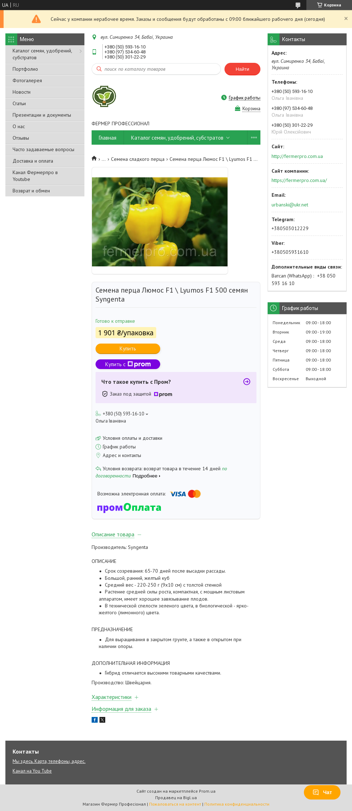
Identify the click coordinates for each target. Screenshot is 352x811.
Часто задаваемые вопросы (43, 149)
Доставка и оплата (33, 161)
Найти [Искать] (242, 69)
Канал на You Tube (32, 771)
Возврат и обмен (31, 190)
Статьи (19, 103)
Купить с (128, 364)
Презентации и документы (42, 115)
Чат (322, 792)
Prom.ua (207, 791)
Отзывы (21, 138)
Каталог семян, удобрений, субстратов (42, 54)
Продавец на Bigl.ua (176, 797)
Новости (22, 92)
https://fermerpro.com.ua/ (299, 180)
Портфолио (25, 69)
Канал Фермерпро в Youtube (35, 175)
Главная (107, 137)
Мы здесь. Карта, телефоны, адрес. (49, 761)
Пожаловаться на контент (175, 804)
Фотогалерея (27, 80)
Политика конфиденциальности (236, 804)
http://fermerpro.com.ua (297, 156)
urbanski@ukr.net (290, 204)
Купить (128, 348)
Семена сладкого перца (138, 159)
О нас (19, 126)
